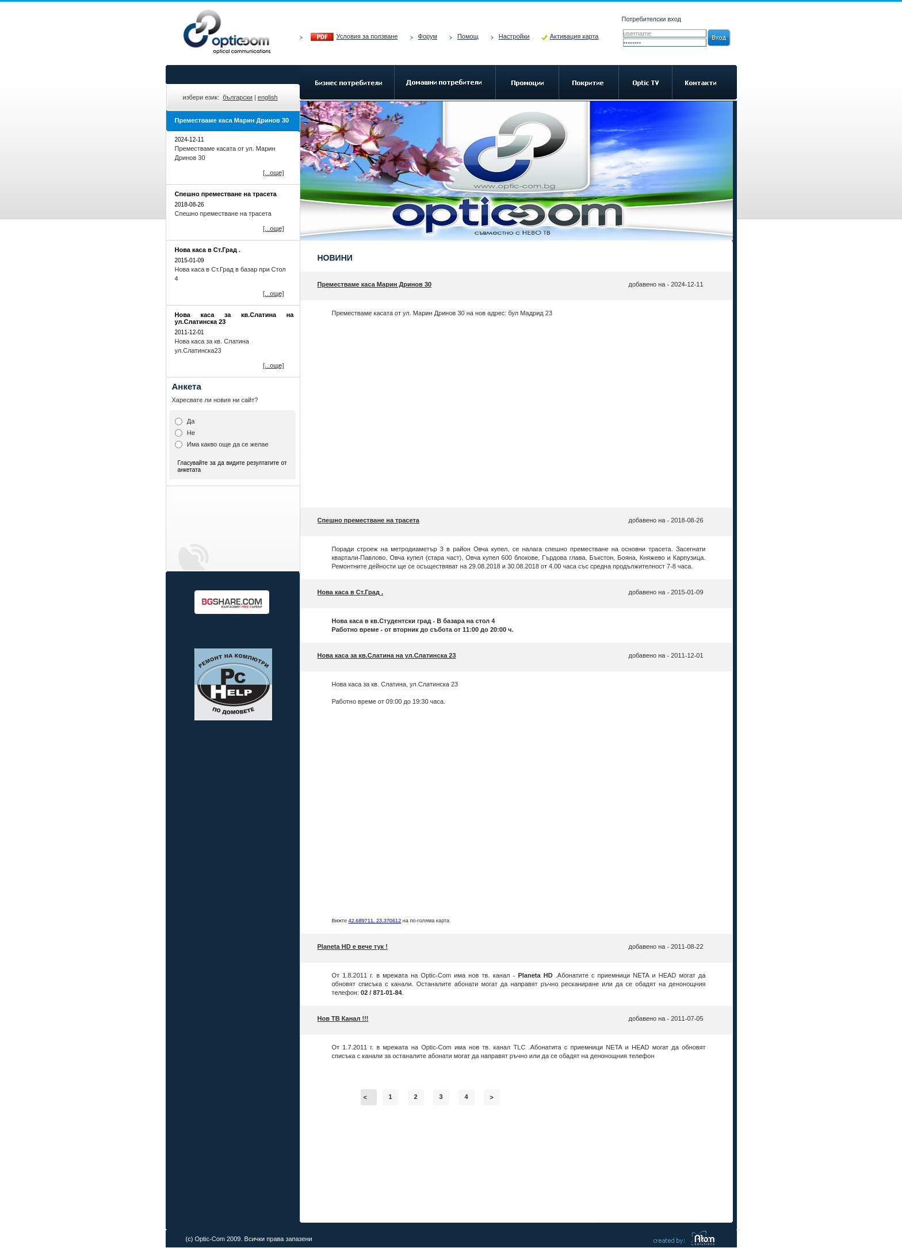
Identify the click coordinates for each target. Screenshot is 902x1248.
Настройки (514, 36)
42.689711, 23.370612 (375, 920)
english (268, 97)
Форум (427, 36)
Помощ (468, 36)
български (238, 97)
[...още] (273, 172)
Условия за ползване (367, 36)
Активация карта (574, 36)
